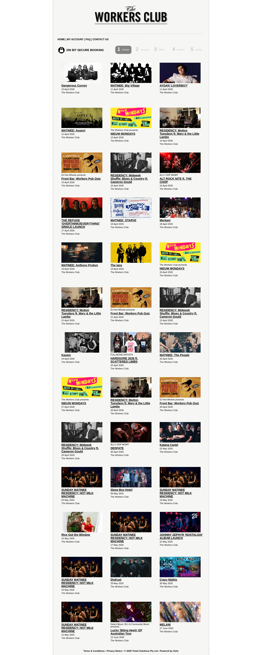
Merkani (165, 220)
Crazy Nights (168, 579)
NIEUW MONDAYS (123, 133)
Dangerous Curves (74, 85)
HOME (61, 39)
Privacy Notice (114, 651)
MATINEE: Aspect (73, 130)
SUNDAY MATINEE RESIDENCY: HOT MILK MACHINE (77, 493)
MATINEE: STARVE (123, 220)
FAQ (88, 39)
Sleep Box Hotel (121, 489)
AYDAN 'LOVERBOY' (174, 85)
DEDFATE (117, 448)
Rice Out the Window (75, 534)
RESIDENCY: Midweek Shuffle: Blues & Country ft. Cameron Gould (129, 179)
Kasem (66, 355)
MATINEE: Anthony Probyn (79, 265)
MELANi (165, 624)
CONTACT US (100, 39)
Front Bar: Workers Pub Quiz (81, 178)
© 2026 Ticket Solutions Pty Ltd (141, 651)
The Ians (116, 265)
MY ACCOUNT (75, 39)
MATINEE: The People (174, 355)
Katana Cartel (169, 445)
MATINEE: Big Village (125, 85)
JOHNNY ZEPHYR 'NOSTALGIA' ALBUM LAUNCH (181, 536)
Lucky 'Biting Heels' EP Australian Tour (126, 632)
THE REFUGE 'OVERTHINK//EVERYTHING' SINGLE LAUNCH (80, 223)
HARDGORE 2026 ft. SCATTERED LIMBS (124, 360)
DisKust (116, 579)
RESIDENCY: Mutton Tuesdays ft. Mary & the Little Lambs (179, 134)
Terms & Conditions (94, 651)
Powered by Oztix (169, 651)
